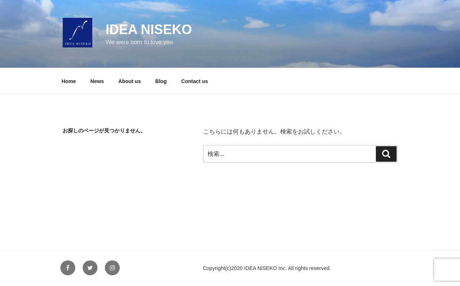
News (97, 81)
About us (129, 81)
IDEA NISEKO (149, 29)
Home (69, 81)
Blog (161, 81)
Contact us (194, 81)
